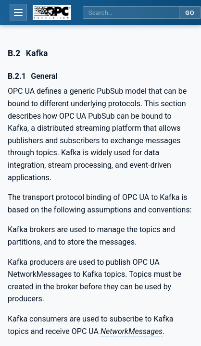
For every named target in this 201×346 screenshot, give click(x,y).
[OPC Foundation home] (52, 12)
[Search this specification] (131, 12)
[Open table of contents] (18, 12)
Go (189, 12)
